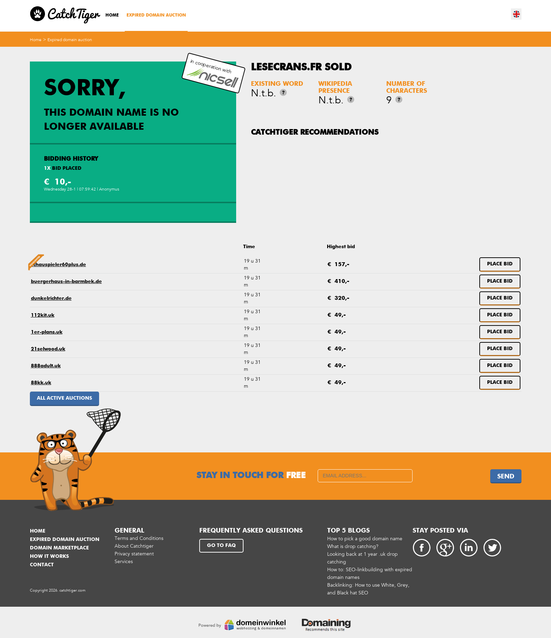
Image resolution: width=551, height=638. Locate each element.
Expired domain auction (156, 15)
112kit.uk (42, 315)
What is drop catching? (352, 546)
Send (505, 476)
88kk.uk (41, 382)
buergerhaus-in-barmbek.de (66, 281)
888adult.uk (46, 365)
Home (112, 15)
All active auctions (64, 398)
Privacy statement (134, 554)
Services (124, 562)
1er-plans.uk (47, 332)
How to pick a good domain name (364, 539)
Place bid (500, 264)
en (516, 14)
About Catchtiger (134, 546)
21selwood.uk (48, 349)
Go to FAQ (221, 545)
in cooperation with (213, 73)
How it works (49, 556)
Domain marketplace (59, 548)
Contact (42, 564)
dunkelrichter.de (51, 298)
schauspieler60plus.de (58, 264)
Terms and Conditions (139, 538)
